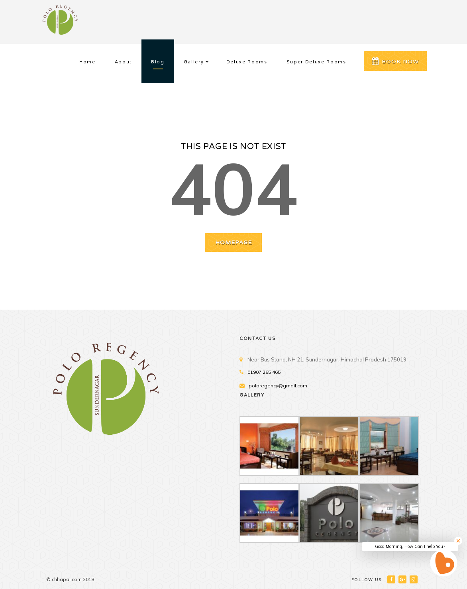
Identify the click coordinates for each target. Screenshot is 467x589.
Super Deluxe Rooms (316, 62)
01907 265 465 (264, 372)
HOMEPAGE (233, 242)
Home (87, 62)
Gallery (194, 62)
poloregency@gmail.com (278, 386)
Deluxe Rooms (246, 62)
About (123, 62)
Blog (158, 62)
